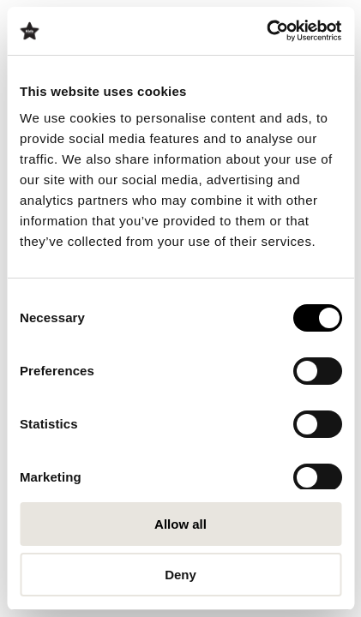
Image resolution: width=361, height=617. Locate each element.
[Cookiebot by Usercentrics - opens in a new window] (266, 31)
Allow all (180, 524)
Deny (180, 574)
